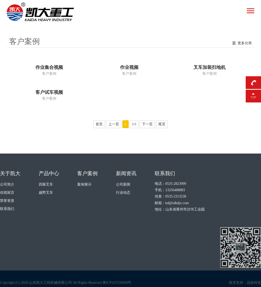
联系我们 (7, 209)
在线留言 (7, 192)
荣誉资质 (7, 201)
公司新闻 (123, 184)
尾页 (161, 124)
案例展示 (84, 184)
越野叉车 (46, 192)
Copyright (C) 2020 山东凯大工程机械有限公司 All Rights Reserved (51, 285)
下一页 (147, 124)
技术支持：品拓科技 (245, 285)
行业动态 (123, 192)
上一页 (113, 124)
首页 (99, 124)
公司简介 (7, 184)
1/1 (134, 124)
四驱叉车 (46, 184)
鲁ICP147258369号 (117, 285)
